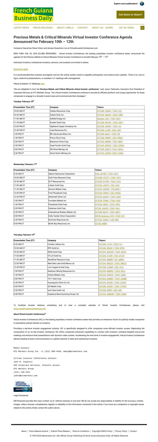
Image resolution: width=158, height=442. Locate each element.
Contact (82, 27)
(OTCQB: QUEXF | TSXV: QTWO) (113, 286)
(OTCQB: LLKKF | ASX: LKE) (109, 130)
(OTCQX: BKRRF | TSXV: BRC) (110, 142)
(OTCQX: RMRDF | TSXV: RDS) (112, 271)
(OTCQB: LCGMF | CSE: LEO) (111, 267)
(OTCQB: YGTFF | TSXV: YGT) (108, 178)
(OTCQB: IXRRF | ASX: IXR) (110, 290)
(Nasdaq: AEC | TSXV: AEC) (109, 119)
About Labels (65, 27)
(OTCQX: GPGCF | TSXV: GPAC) (110, 145)
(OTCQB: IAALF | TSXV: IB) (108, 134)
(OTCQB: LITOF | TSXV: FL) (110, 244)
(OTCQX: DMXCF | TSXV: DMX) (112, 275)
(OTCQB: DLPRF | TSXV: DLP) (108, 181)
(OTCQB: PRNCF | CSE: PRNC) (110, 138)
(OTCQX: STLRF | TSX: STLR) (111, 256)
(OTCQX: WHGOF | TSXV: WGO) (112, 252)
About (24, 431)
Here (43, 84)
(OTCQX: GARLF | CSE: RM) (107, 220)
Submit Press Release (60, 431)
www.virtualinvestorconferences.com (30, 309)
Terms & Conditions (80, 431)
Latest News (21, 27)
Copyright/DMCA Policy (102, 431)
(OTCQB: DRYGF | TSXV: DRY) (110, 122)
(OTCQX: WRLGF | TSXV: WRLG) (113, 263)
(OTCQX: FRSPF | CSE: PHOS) (108, 193)
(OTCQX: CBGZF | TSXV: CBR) (110, 115)
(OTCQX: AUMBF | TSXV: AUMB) (113, 279)
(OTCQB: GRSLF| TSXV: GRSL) (110, 149)
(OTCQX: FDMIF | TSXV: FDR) (108, 200)
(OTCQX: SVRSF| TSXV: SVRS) (110, 153)
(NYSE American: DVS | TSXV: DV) (110, 216)
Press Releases (43, 27)
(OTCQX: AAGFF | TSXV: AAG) (108, 197)
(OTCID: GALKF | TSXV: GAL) (107, 208)
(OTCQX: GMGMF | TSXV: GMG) (113, 294)
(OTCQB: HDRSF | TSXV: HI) (109, 126)
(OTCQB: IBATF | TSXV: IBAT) (107, 212)
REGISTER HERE (21, 69)
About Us (97, 27)
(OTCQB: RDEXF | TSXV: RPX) (112, 248)
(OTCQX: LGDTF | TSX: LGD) (107, 185)
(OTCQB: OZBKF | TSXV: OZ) (109, 111)
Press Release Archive (38, 431)
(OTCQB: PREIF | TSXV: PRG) (107, 204)
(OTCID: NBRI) (101, 223)
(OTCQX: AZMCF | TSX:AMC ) (108, 189)
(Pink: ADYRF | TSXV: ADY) (106, 174)
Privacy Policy (121, 431)
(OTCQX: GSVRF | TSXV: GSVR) (112, 282)
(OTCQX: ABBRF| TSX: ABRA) (111, 259)
